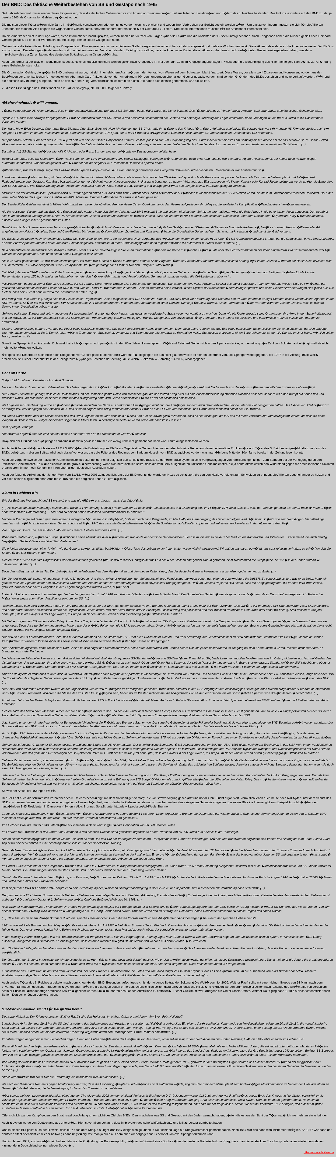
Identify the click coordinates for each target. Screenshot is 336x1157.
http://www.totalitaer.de (319, 1152)
